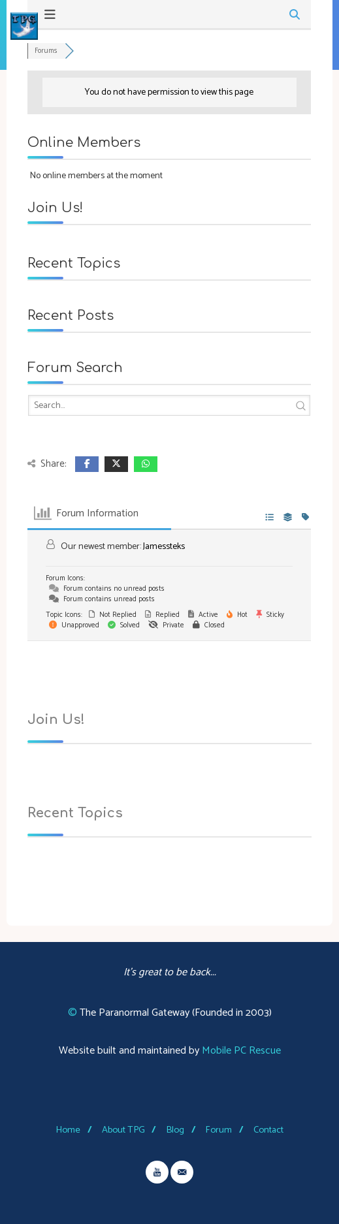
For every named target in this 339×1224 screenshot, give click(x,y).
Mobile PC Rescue (241, 1050)
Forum (218, 1130)
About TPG (123, 1130)
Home (68, 1130)
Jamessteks (164, 546)
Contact (268, 1130)
